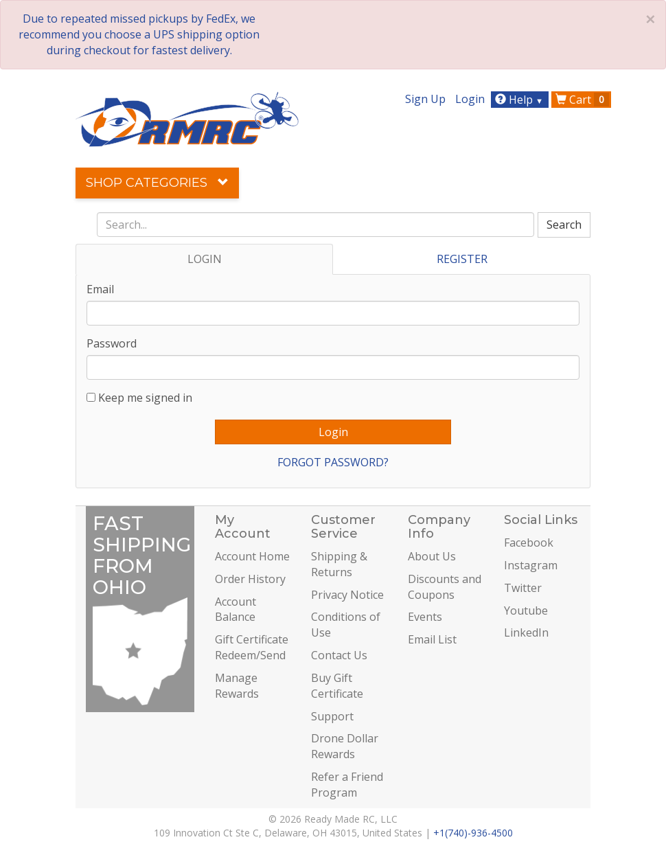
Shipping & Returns (339, 564)
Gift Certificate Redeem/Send (251, 647)
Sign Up (425, 98)
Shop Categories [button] (157, 182)
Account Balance (235, 609)
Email (100, 289)
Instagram (531, 565)
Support (332, 716)
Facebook (528, 542)
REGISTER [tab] (462, 258)
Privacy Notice (347, 594)
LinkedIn (526, 632)
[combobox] (316, 224)
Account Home (252, 556)
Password (112, 343)
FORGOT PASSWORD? (333, 462)
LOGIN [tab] (204, 258)
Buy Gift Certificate (337, 685)
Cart (582, 99)
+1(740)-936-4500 (473, 832)
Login (470, 98)
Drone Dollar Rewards (344, 746)
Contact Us (339, 655)
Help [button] (521, 99)
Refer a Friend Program (347, 784)
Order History (250, 578)
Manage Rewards (237, 685)
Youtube (526, 610)
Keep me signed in (145, 397)
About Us (432, 556)
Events (425, 616)
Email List (432, 639)
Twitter (523, 587)
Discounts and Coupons (444, 586)
